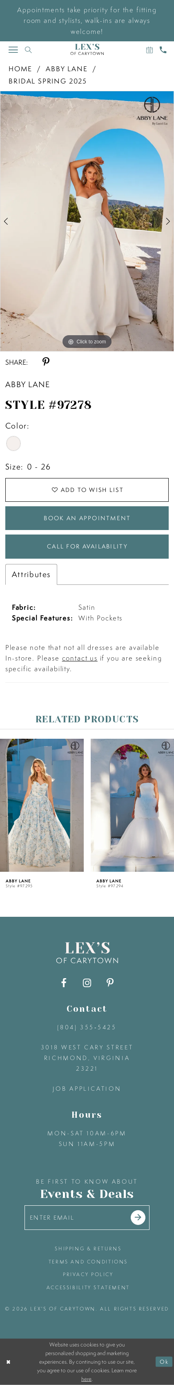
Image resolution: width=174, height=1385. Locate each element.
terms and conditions (88, 1261)
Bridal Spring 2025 (48, 81)
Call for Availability (87, 546)
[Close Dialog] (8, 1362)
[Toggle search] (28, 49)
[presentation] (42, 804)
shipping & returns (88, 1248)
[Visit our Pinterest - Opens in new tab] (110, 983)
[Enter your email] (87, 1217)
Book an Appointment (87, 518)
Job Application (87, 1089)
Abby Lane (66, 68)
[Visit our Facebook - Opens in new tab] (64, 983)
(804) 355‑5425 (86, 1027)
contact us (80, 658)
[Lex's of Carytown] (87, 49)
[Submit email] (138, 1217)
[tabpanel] (87, 221)
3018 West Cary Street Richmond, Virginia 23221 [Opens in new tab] (87, 1058)
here (86, 1379)
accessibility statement (88, 1287)
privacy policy (88, 1274)
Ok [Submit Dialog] (164, 1361)
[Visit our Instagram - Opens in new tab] (87, 983)
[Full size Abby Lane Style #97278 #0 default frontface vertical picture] (87, 221)
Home (20, 68)
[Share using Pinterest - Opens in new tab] (46, 362)
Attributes (31, 574)
